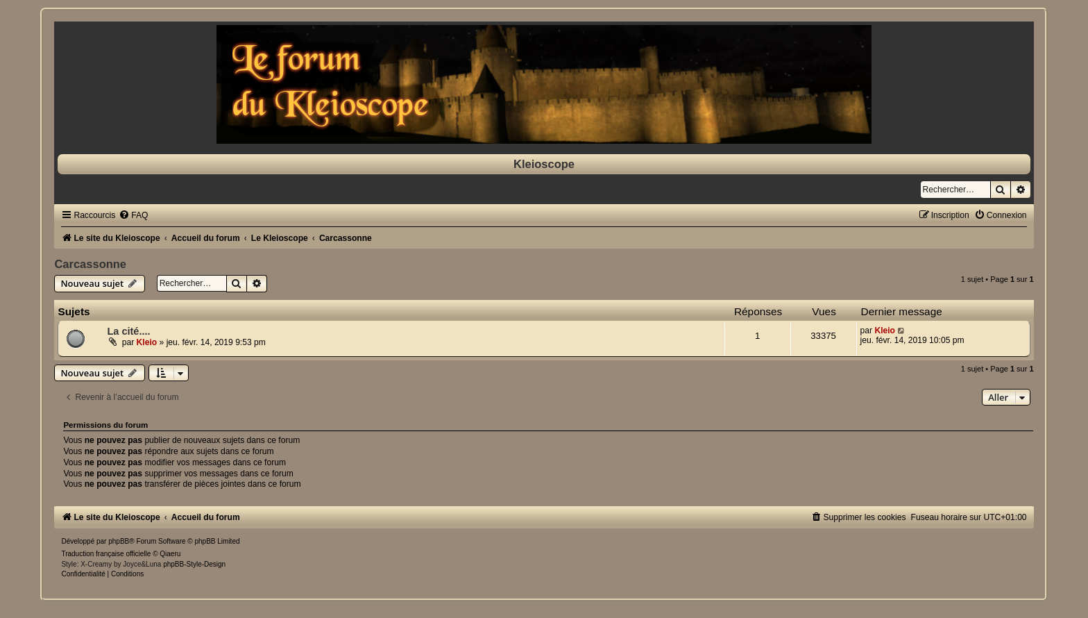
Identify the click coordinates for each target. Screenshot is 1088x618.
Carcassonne (90, 264)
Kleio (147, 342)
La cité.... (128, 331)
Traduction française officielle (106, 554)
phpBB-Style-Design (194, 564)
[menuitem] (133, 215)
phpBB (118, 541)
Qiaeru (170, 554)
